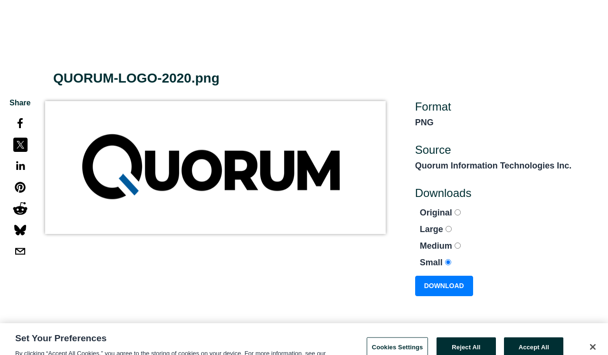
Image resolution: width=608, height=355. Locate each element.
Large (436, 229)
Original (440, 212)
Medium (440, 246)
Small (435, 262)
